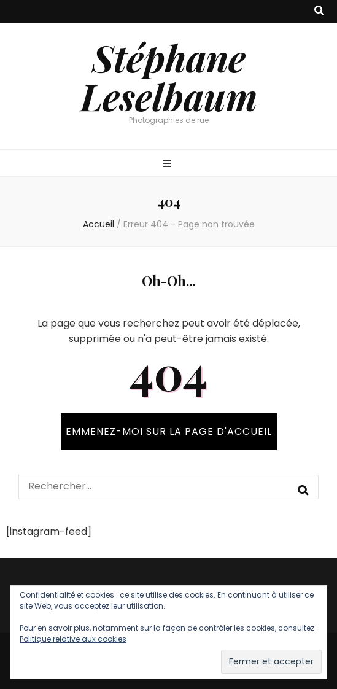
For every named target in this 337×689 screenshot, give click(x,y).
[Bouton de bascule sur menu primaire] (168, 164)
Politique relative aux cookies (73, 639)
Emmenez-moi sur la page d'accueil (169, 431)
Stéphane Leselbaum (168, 76)
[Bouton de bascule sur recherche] (319, 11)
